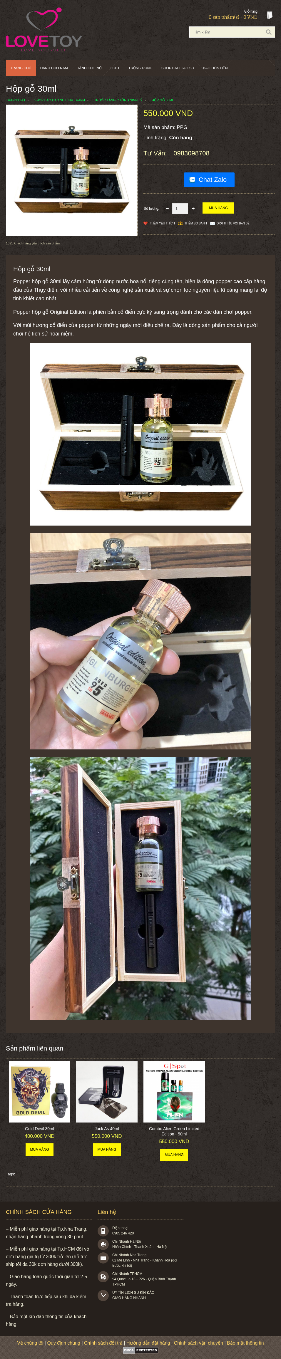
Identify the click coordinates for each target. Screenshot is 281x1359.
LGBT (115, 68)
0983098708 (191, 153)
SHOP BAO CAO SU (177, 68)
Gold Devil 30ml (39, 1128)
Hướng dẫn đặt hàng (148, 1342)
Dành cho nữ (89, 68)
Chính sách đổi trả (103, 1342)
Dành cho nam (54, 68)
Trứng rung (140, 68)
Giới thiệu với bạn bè (233, 223)
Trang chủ (20, 68)
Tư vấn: (156, 153)
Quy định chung (63, 1342)
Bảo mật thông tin (245, 1342)
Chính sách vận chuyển (198, 1342)
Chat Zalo (213, 179)
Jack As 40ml (107, 1128)
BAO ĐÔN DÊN (215, 68)
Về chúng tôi (30, 1342)
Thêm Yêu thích (162, 223)
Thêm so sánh (196, 223)
